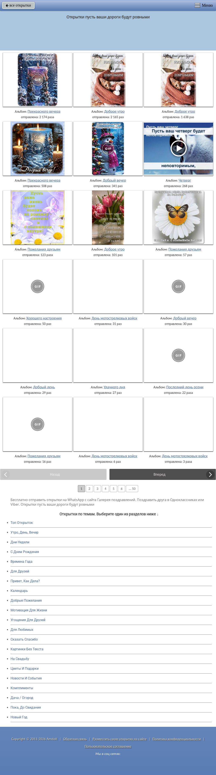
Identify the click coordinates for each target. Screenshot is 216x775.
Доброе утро (114, 111)
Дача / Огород (22, 698)
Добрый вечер (114, 180)
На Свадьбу (20, 659)
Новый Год (19, 717)
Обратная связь (75, 739)
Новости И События (26, 678)
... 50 (132, 489)
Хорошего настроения (44, 318)
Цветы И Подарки (25, 669)
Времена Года (21, 562)
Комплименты (22, 688)
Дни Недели (20, 542)
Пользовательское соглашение (108, 746)
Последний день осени (184, 387)
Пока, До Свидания (26, 707)
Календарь (19, 591)
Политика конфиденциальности (177, 739)
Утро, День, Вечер (24, 532)
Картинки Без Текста (27, 649)
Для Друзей (20, 571)
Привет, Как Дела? (25, 581)
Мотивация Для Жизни (29, 610)
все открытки (18, 5)
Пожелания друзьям (44, 249)
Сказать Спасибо (24, 639)
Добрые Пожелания (26, 600)
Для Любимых (22, 630)
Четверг (185, 180)
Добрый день (44, 387)
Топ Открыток (22, 523)
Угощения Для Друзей (28, 620)
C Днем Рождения (25, 552)
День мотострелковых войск (114, 318)
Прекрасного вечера (44, 111)
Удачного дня (114, 387)
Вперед (159, 474)
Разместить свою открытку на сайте (120, 739)
